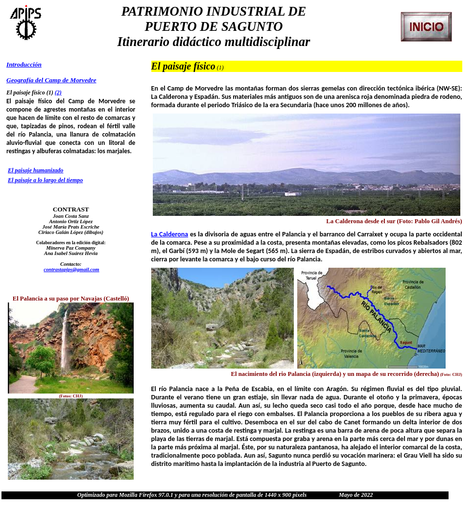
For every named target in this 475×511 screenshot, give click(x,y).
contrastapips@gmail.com (71, 269)
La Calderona (170, 234)
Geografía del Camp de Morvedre (51, 80)
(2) (58, 92)
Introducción (24, 64)
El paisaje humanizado (35, 170)
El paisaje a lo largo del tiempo (45, 180)
